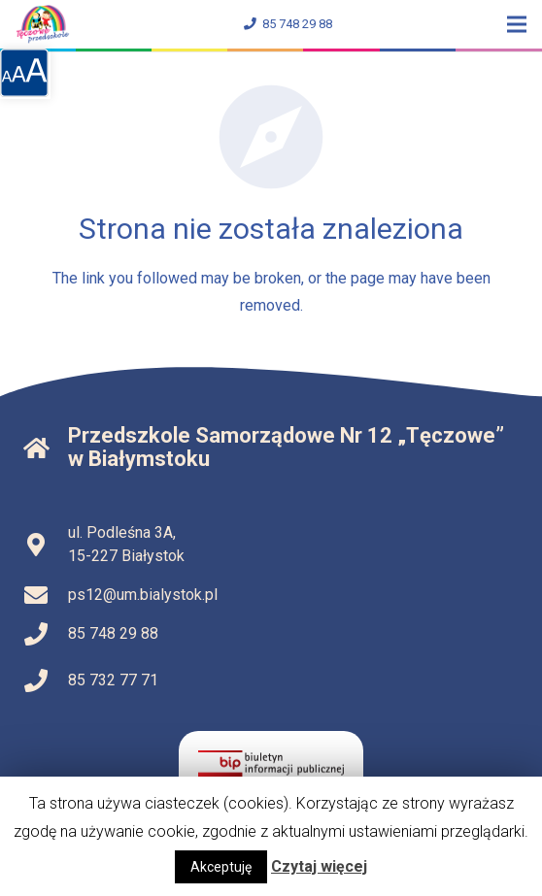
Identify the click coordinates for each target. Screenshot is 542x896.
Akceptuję (221, 867)
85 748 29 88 (288, 24)
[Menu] (516, 24)
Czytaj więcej (319, 866)
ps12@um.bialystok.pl (143, 594)
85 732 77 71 (113, 680)
